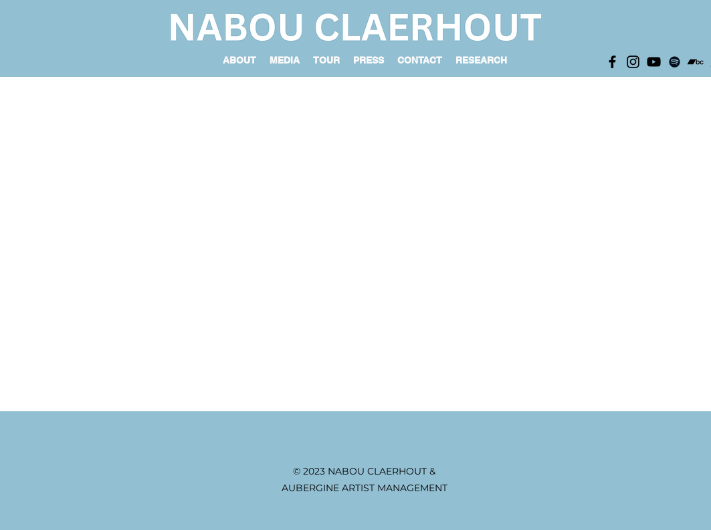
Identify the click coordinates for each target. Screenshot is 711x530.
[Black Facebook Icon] (612, 61)
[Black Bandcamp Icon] (695, 61)
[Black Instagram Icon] (633, 61)
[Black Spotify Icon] (674, 61)
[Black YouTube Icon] (653, 61)
